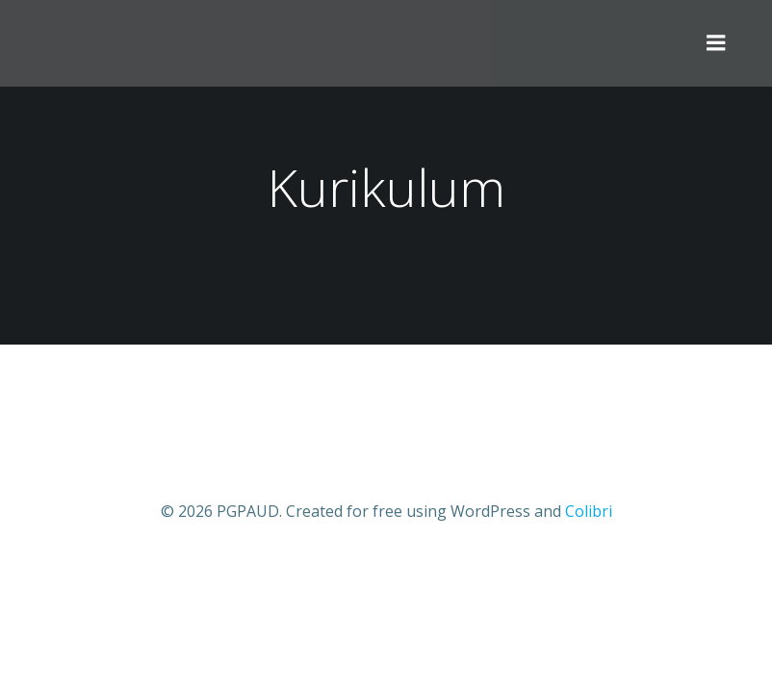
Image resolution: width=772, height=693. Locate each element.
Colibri (588, 511)
